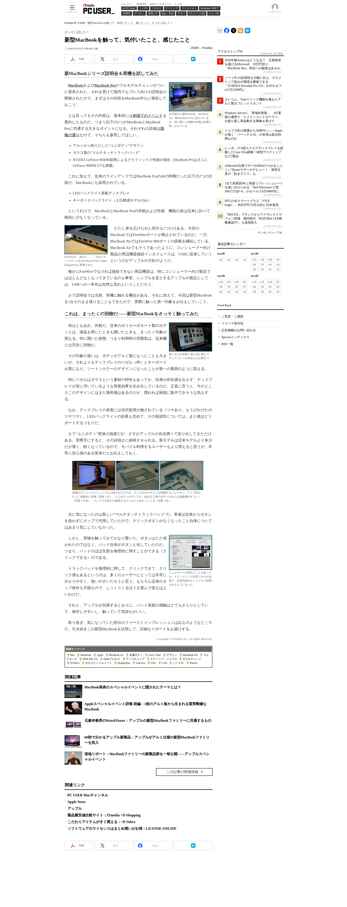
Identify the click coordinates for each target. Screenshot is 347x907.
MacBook (75, 85)
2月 (236, 259)
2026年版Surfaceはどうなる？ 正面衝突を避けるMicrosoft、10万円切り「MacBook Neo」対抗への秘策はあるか (253, 64)
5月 (277, 264)
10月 (270, 259)
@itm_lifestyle (233, 29)
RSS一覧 (227, 344)
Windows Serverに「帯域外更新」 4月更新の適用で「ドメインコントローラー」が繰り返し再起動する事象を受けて (253, 117)
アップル (75, 808)
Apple (100, 655)
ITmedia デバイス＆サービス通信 (220, 30)
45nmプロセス (111, 659)
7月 (262, 264)
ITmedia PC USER (74, 22)
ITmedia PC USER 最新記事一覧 (240, 30)
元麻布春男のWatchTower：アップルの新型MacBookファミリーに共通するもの (147, 720)
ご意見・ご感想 (232, 316)
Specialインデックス (235, 337)
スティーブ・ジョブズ (163, 659)
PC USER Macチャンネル (88, 795)
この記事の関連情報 (182, 772)
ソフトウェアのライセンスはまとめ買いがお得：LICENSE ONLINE (122, 828)
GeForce (140, 663)
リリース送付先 (232, 323)
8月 (254, 264)
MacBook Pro (105, 85)
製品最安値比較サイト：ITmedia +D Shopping (104, 815)
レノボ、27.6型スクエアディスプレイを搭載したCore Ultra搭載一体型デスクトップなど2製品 (254, 152)
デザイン (171, 655)
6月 (270, 264)
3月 (228, 259)
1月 (244, 259)
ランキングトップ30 (270, 232)
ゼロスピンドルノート (98, 663)
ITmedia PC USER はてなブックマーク (247, 30)
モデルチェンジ (192, 659)
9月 (277, 259)
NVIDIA (75, 663)
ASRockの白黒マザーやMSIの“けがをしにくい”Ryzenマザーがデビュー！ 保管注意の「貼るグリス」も (254, 169)
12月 (254, 259)
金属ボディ (136, 655)
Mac (72, 655)
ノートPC (178, 663)
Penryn (193, 663)
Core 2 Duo (154, 655)
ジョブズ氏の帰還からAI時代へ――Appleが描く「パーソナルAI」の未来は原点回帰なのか (253, 134)
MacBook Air (116, 655)
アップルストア (135, 659)
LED (164, 663)
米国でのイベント (148, 116)
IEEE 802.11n (90, 659)
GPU (153, 663)
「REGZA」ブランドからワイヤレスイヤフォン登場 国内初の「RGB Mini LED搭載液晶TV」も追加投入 (253, 218)
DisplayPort (123, 663)
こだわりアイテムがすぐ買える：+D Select (102, 822)
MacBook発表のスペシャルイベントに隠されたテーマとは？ (132, 687)
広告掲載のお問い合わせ (239, 330)
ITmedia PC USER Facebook (227, 29)
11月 (262, 259)
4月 (221, 259)
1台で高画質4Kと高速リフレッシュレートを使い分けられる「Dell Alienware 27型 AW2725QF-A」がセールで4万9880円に (254, 187)
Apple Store (77, 802)
